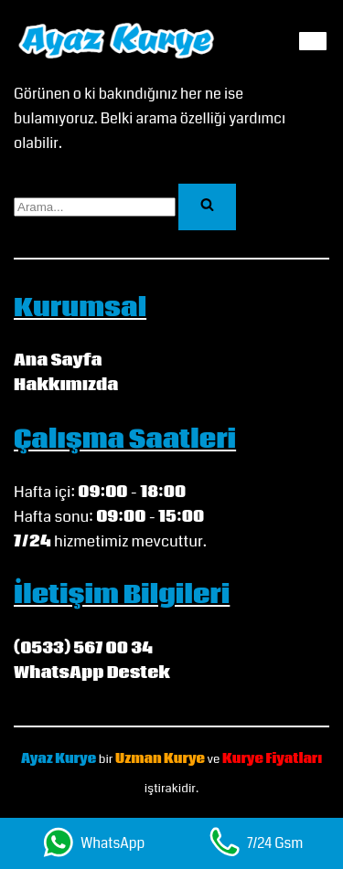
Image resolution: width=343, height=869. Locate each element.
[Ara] (95, 207)
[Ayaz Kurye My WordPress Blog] (117, 41)
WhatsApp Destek (92, 673)
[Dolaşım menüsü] (312, 41)
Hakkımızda (66, 385)
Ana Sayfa (58, 360)
